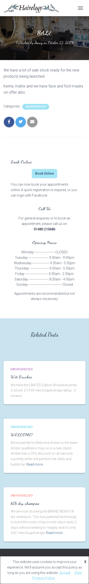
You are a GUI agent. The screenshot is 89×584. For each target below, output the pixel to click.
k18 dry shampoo (25, 503)
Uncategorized (36, 106)
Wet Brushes (21, 376)
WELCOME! (22, 434)
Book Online (44, 173)
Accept (65, 573)
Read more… (35, 464)
